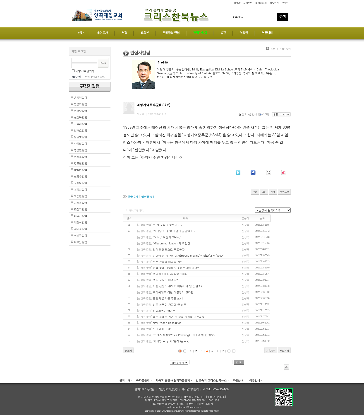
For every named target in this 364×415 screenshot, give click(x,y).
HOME (237, 3)
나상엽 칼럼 (80, 143)
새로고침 (284, 350)
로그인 (285, 3)
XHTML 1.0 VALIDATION (216, 389)
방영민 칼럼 (80, 150)
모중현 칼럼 (80, 196)
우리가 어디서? (162, 329)
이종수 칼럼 (80, 110)
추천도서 (102, 32)
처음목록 (270, 350)
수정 (255, 191)
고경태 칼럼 (80, 123)
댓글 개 (132, 196)
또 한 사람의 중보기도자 (168, 225)
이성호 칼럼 (80, 156)
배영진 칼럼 (80, 215)
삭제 (273, 191)
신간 (80, 32)
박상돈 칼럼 (80, 169)
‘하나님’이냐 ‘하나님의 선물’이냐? (174, 231)
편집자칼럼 (200, 32)
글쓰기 (128, 350)
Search (282, 17)
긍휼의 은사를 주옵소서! (168, 298)
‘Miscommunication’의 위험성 (171, 243)
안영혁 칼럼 (80, 104)
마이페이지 (261, 3)
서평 (124, 32)
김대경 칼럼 (80, 229)
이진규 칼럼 (80, 235)
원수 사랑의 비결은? (165, 280)
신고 (243, 114)
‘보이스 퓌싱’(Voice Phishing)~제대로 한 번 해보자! (185, 335)
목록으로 (284, 191)
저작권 (244, 32)
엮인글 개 (148, 196)
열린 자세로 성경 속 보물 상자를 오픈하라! (179, 316)
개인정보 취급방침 (168, 389)
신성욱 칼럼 (80, 117)
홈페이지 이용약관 (144, 389)
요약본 (145, 32)
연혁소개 (124, 380)
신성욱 (245, 225)
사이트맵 (247, 3)
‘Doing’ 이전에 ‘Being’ (167, 237)
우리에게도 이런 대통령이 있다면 (173, 292)
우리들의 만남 (171, 32)
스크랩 (264, 114)
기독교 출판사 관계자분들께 (173, 380)
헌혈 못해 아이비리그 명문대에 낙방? (176, 268)
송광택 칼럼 (80, 97)
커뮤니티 (267, 32)
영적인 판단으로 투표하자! (169, 249)
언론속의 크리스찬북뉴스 (211, 380)
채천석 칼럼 (80, 222)
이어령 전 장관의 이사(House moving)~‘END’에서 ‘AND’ (188, 255)
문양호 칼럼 (80, 137)
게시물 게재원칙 (190, 389)
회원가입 (274, 3)
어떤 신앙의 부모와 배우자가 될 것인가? (177, 286)
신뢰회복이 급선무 (164, 310)
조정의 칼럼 (80, 209)
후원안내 (237, 380)
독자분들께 (143, 380)
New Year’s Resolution (167, 323)
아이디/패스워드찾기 (95, 76)
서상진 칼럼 (80, 189)
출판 (223, 32)
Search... (238, 16)
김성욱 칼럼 (80, 202)
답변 (264, 191)
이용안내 (254, 380)
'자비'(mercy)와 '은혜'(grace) (171, 341)
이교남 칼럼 (80, 242)
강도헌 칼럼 (80, 163)
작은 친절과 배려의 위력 (168, 261)
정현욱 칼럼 (80, 183)
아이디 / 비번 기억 (83, 71)
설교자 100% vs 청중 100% (170, 274)
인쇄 (253, 114)
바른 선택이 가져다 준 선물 (169, 304)
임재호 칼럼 (80, 130)
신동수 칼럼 (80, 176)
